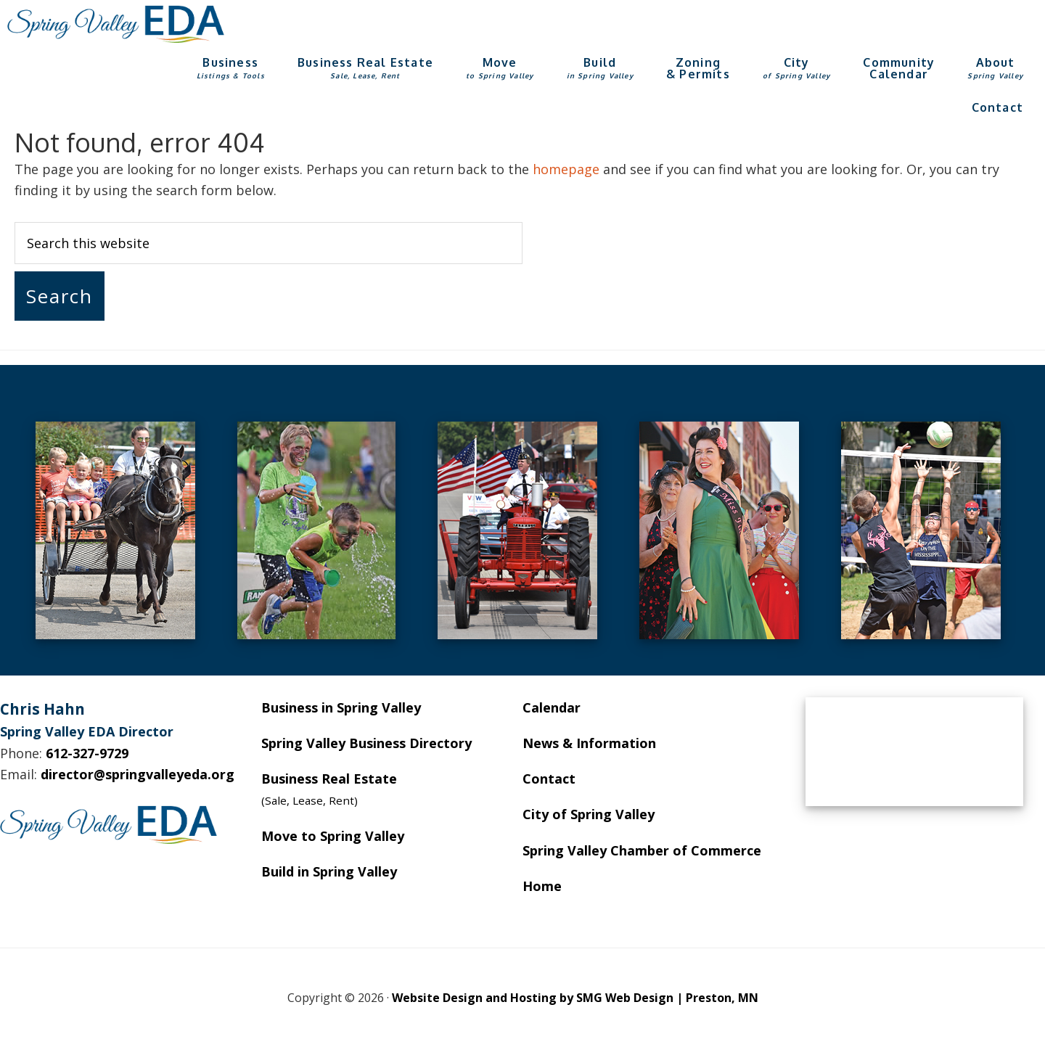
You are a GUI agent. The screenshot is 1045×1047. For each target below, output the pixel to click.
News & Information (589, 743)
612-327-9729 (87, 753)
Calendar (551, 707)
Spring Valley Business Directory (366, 743)
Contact (548, 778)
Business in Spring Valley (341, 707)
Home (542, 886)
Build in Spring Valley (329, 871)
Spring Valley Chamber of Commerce (641, 850)
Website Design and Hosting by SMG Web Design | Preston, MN (575, 998)
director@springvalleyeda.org (137, 774)
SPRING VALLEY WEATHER (914, 751)
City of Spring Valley (588, 814)
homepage (566, 169)
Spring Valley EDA (116, 24)
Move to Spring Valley (332, 836)
